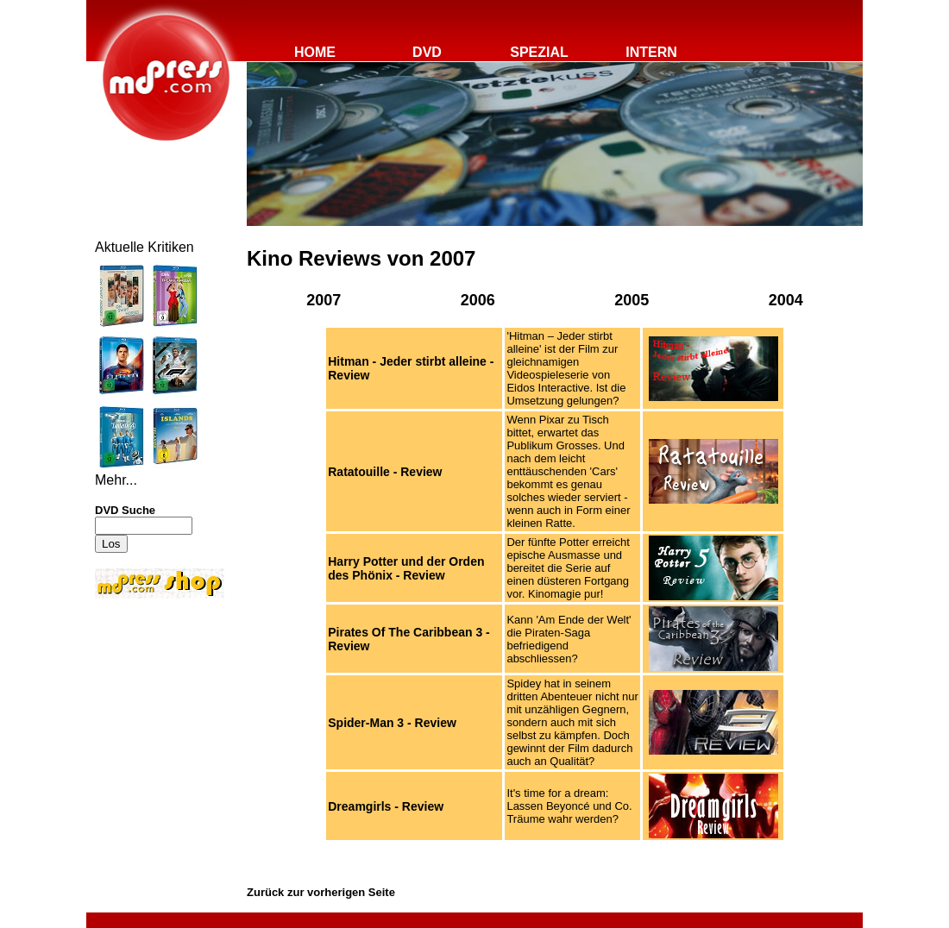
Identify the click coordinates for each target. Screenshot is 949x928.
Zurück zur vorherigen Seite (321, 892)
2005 (631, 300)
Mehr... (116, 480)
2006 (478, 300)
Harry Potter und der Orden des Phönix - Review (406, 568)
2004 (786, 300)
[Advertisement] (146, 717)
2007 (323, 300)
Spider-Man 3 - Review (392, 723)
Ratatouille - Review (385, 472)
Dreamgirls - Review (385, 806)
